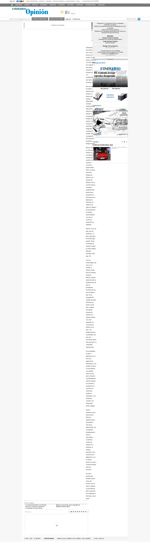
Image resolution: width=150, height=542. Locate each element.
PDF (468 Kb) (116, 88)
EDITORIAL (18, 5)
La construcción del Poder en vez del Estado (35, 505)
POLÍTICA (35, 5)
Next (88, 512)
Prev (69, 512)
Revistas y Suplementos (40, 19)
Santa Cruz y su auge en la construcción (34, 506)
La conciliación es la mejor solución (33, 508)
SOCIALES (101, 5)
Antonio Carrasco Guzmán (110, 38)
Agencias (68, 19)
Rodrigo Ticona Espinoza (110, 46)
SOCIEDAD (52, 5)
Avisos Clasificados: (32, 1)
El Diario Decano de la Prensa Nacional (33, 11)
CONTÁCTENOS (49, 538)
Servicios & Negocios (59, 1)
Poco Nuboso (62, 13)
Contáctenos (76, 19)
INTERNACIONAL (90, 5)
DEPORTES (79, 5)
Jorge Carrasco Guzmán (110, 41)
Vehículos (42, 1)
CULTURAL (70, 5)
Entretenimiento (70, 1)
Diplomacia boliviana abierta (63, 506)
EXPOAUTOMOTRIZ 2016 (103, 145)
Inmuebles (49, 1)
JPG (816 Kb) (104, 88)
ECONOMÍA (43, 5)
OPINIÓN (27, 5)
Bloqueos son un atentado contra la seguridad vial (68, 505)
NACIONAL (61, 5)
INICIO (12, 4)
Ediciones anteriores (110, 96)
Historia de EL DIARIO (56, 19)
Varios (78, 1)
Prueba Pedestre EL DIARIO (91, 1)
